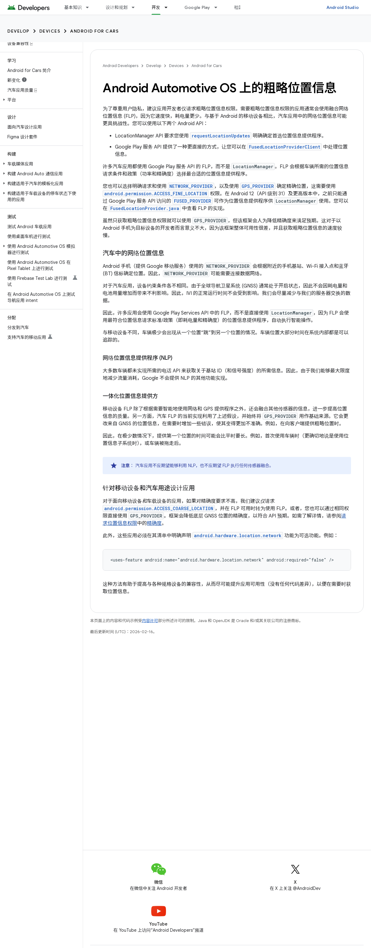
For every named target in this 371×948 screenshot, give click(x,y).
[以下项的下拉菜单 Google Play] (218, 7)
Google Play (197, 7)
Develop (18, 31)
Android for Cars (94, 31)
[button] (40, 100)
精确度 (154, 523)
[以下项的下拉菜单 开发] (168, 7)
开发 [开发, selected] (156, 7)
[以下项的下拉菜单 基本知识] (90, 7)
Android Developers (120, 65)
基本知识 (73, 7)
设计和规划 (117, 7)
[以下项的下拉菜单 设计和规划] (136, 7)
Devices (50, 31)
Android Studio (342, 7)
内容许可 (150, 620)
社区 (238, 7)
